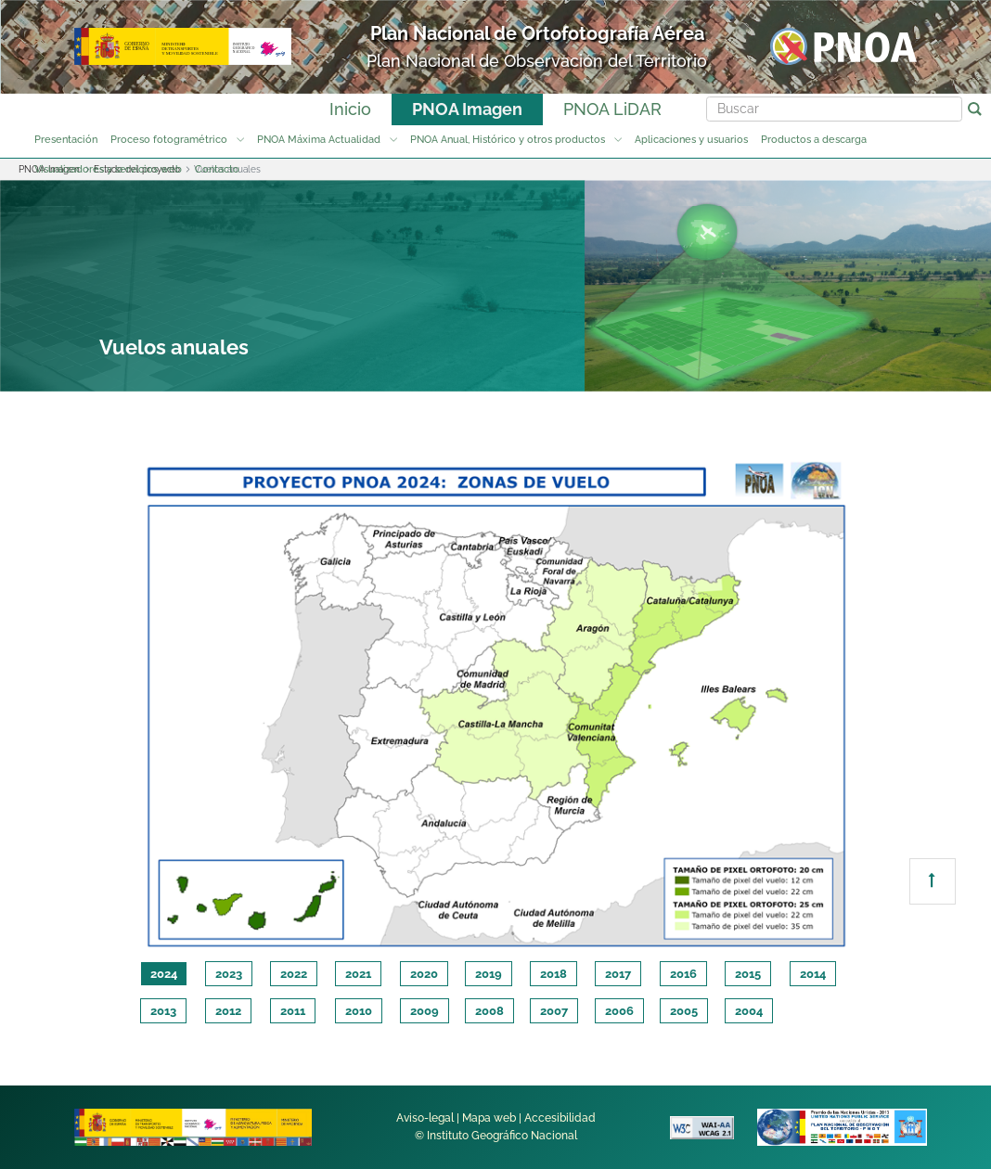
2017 (618, 974)
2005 (684, 1011)
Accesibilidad (560, 1117)
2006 (619, 1011)
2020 (424, 974)
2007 (554, 1011)
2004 (749, 1011)
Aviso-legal (425, 1117)
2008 (489, 1011)
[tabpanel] (495, 701)
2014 (813, 974)
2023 (228, 974)
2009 (424, 1011)
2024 (163, 974)
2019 (488, 974)
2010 (358, 1011)
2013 (163, 1011)
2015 (748, 974)
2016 (683, 974)
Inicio (350, 109)
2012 (228, 1011)
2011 (292, 1011)
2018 (553, 974)
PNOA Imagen (467, 109)
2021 (358, 974)
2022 (293, 974)
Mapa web (489, 1117)
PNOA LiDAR (612, 109)
